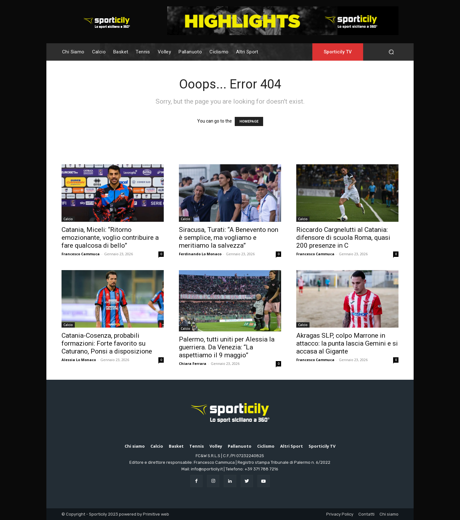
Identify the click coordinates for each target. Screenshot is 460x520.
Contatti (366, 514)
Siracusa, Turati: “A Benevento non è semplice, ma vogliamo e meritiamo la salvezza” (228, 237)
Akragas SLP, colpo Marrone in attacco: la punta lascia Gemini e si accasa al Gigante (347, 343)
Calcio (68, 219)
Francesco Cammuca (81, 253)
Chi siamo (389, 514)
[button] (391, 52)
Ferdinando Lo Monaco (200, 253)
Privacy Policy (339, 514)
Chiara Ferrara (192, 363)
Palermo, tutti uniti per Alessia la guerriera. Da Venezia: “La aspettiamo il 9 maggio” (226, 347)
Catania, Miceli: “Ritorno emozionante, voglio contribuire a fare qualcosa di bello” (110, 237)
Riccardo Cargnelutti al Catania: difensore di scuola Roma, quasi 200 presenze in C (343, 237)
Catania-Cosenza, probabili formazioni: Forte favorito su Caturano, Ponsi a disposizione (107, 343)
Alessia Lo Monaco (79, 359)
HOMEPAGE (248, 121)
